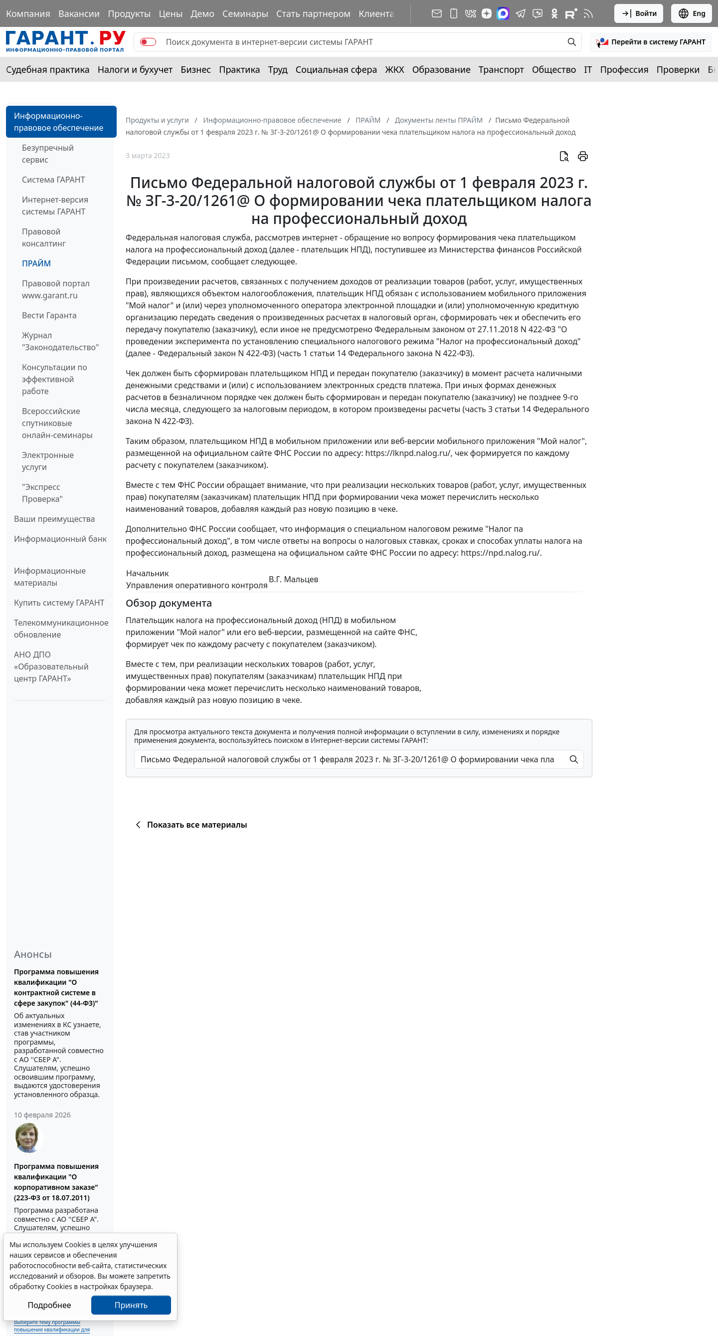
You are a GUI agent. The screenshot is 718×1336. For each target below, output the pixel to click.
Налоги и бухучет (135, 69)
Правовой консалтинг (44, 237)
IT (588, 69)
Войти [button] (639, 13)
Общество (554, 69)
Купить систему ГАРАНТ (59, 602)
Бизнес (195, 69)
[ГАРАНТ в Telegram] (521, 13)
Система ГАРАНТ (53, 179)
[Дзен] (487, 13)
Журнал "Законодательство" (60, 341)
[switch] (148, 42)
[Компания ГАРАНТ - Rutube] (571, 13)
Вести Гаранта (49, 315)
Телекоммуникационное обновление (61, 628)
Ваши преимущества (54, 518)
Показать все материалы (189, 825)
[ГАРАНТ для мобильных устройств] (454, 13)
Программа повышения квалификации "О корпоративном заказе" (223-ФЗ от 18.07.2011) (56, 1181)
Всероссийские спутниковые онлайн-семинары (57, 423)
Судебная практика (48, 69)
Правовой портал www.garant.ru (56, 289)
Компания (28, 13)
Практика (239, 69)
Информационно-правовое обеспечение (58, 121)
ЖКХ (394, 69)
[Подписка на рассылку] (437, 13)
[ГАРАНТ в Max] (503, 13)
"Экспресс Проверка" (42, 492)
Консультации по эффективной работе (54, 379)
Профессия (624, 69)
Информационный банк (60, 538)
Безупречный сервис (48, 153)
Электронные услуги (48, 460)
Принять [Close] (131, 1305)
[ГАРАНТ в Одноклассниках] (554, 13)
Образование (441, 69)
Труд (278, 69)
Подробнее (49, 1305)
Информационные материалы (50, 576)
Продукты (129, 13)
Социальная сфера (336, 69)
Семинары (245, 13)
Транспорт (501, 69)
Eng (692, 13)
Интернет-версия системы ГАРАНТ (55, 205)
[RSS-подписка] (588, 13)
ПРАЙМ (36, 263)
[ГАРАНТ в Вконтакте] (471, 13)
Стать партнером (313, 13)
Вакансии (79, 13)
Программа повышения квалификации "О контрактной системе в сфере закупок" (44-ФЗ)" (56, 987)
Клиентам (380, 13)
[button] (651, 41)
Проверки (678, 69)
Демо (202, 13)
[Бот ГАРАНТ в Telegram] (537, 13)
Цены (170, 13)
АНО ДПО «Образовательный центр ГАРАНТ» (51, 666)
